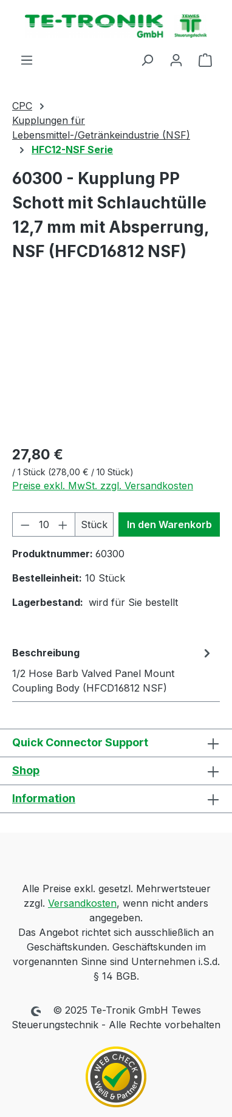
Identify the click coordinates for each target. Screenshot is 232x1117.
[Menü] (26, 59)
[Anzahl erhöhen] (63, 524)
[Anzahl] (44, 524)
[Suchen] (147, 59)
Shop (25, 770)
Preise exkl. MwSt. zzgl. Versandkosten (102, 485)
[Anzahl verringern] (25, 524)
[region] (116, 366)
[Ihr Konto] (176, 59)
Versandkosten (82, 903)
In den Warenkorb (169, 524)
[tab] (113, 669)
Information (43, 798)
